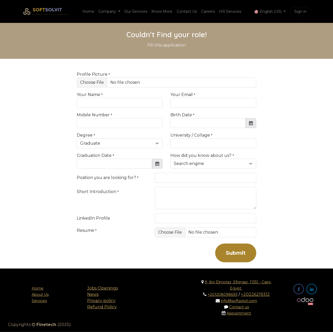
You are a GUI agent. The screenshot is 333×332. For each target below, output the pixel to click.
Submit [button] (236, 253)
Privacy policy (101, 300)
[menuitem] (88, 11)
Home (37, 288)
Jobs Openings (102, 288)
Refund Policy (102, 306)
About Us (40, 294)
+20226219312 (255, 294)
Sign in (300, 11)
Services (39, 300)
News (93, 294)
